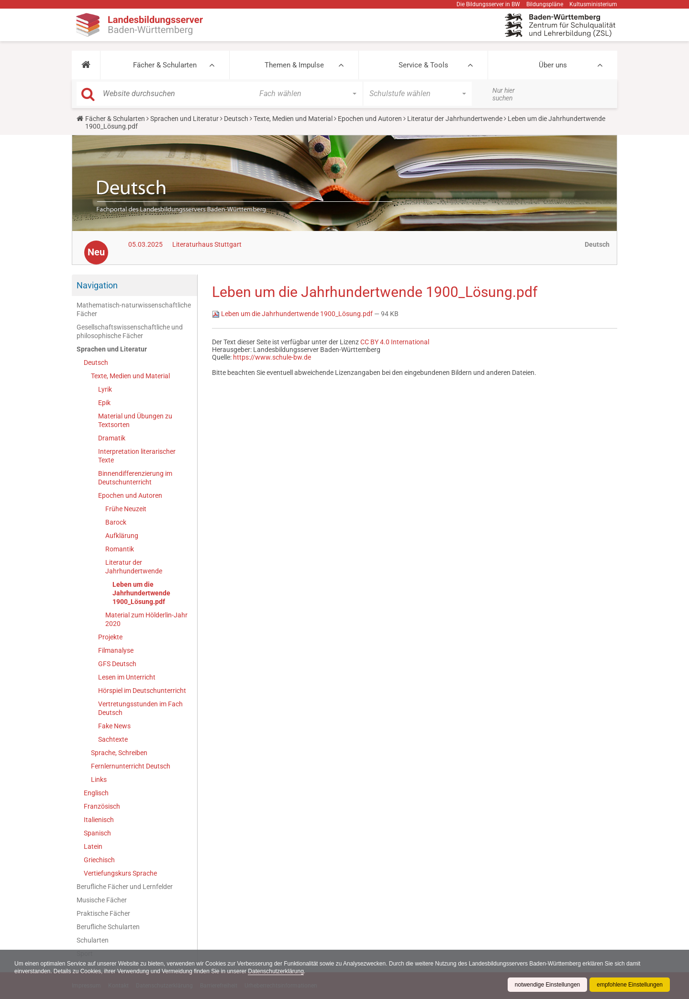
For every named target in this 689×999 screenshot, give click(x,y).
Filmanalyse (115, 650)
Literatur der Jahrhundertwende (454, 118)
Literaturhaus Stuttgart (207, 244)
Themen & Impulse (294, 65)
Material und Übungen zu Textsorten (135, 420)
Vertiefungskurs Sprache (120, 873)
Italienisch (99, 819)
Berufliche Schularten (108, 927)
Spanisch (97, 833)
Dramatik (111, 438)
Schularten (93, 940)
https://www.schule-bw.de (272, 357)
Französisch (102, 806)
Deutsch (236, 118)
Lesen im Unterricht (127, 677)
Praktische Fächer (103, 913)
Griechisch (99, 860)
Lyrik (105, 389)
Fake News (114, 726)
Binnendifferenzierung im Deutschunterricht (135, 478)
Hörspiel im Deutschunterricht (142, 690)
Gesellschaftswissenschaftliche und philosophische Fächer (130, 331)
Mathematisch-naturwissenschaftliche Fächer (134, 309)
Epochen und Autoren (370, 118)
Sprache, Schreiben (119, 753)
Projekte (110, 637)
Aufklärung (121, 535)
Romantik (119, 549)
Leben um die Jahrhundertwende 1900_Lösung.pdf (141, 593)
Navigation (97, 285)
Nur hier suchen (503, 94)
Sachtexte (113, 739)
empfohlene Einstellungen (630, 984)
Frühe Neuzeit (125, 509)
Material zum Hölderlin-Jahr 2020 (146, 619)
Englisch (96, 793)
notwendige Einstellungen (547, 984)
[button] (85, 65)
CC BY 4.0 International (394, 342)
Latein (93, 846)
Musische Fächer (102, 900)
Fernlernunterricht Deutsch (130, 766)
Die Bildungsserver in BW (488, 4)
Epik (104, 402)
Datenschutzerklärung (277, 971)
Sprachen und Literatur (184, 118)
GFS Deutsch (117, 664)
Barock (115, 522)
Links (99, 779)
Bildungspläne (544, 4)
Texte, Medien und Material (293, 118)
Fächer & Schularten (165, 65)
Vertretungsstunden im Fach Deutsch (140, 708)
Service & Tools (423, 65)
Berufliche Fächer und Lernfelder (125, 886)
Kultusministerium (593, 4)
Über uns (553, 65)
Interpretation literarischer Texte (137, 456)
